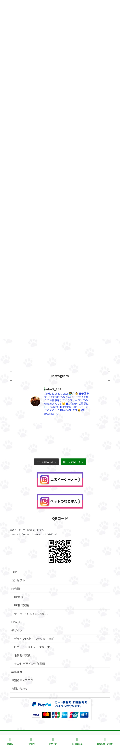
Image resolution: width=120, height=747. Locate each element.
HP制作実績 (21, 605)
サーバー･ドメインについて (31, 614)
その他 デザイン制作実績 (29, 664)
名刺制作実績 (22, 655)
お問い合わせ (19, 688)
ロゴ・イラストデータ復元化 (32, 647)
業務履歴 (16, 672)
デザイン (16, 630)
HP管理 (15, 622)
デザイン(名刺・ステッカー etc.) (34, 639)
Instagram (76, 741)
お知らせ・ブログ (22, 680)
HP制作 (15, 589)
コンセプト (18, 580)
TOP (14, 572)
